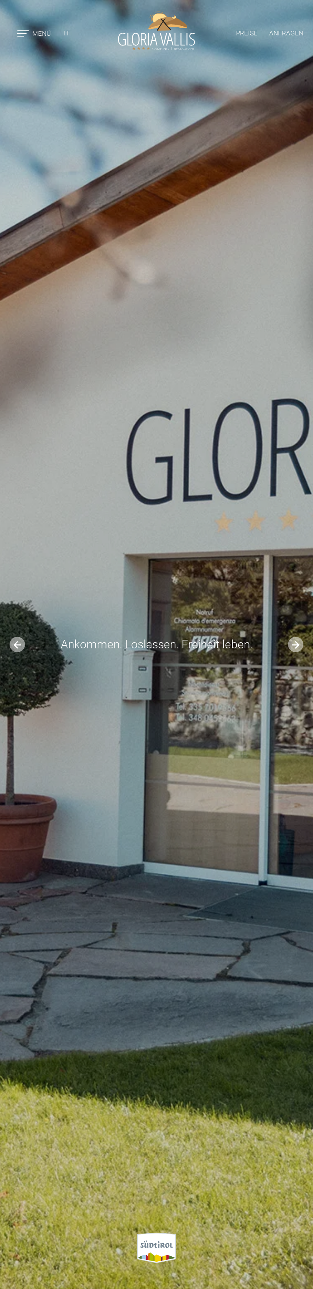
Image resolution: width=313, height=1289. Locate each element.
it (67, 33)
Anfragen (286, 33)
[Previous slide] (17, 644)
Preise (247, 33)
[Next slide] (295, 644)
